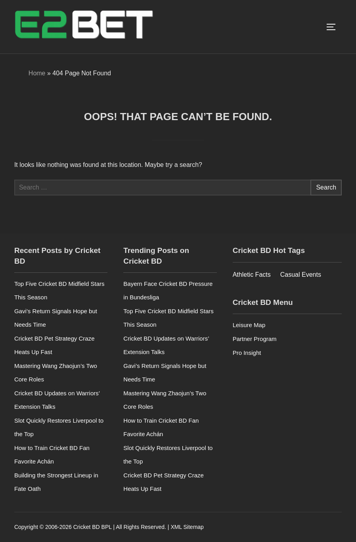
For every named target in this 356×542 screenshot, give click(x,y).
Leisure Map (249, 325)
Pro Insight (247, 352)
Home (37, 73)
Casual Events (300, 274)
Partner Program (255, 338)
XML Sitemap (187, 527)
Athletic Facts (252, 274)
